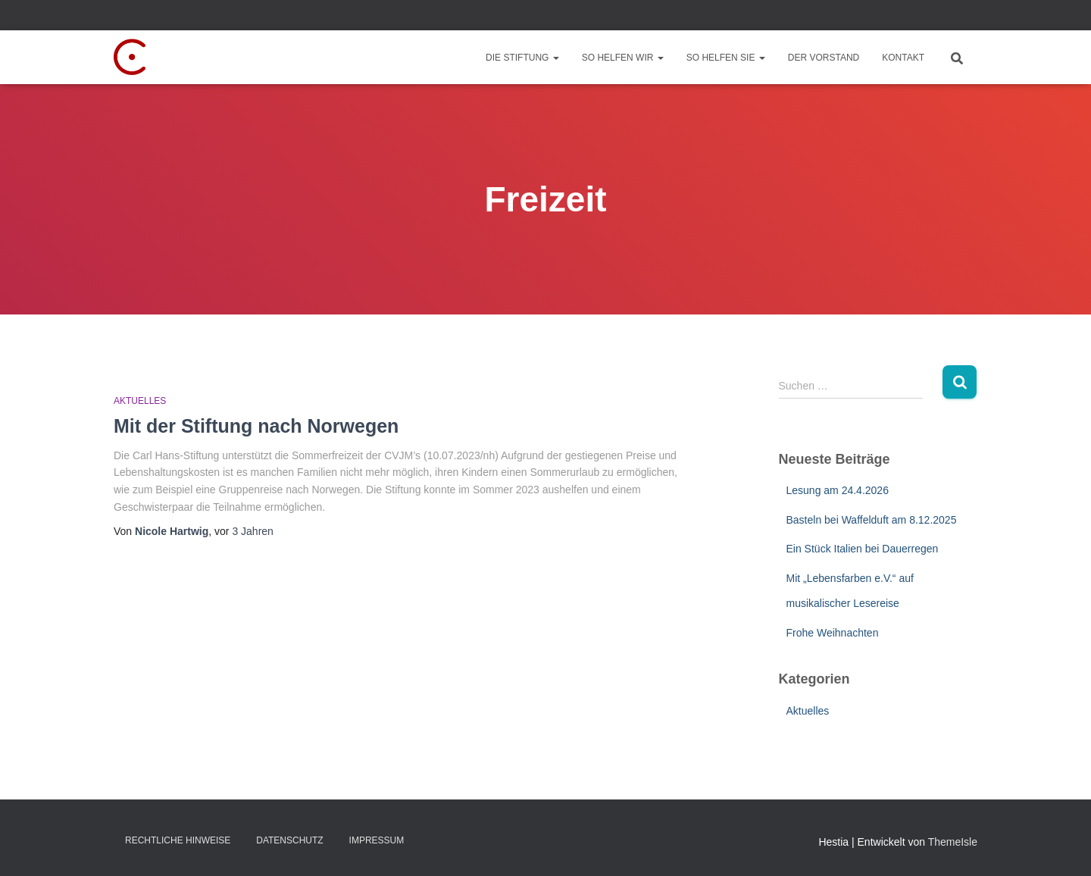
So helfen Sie (725, 57)
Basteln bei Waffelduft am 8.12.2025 (871, 520)
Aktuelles (140, 401)
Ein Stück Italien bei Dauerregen (862, 549)
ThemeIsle (952, 842)
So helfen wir (623, 57)
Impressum (377, 840)
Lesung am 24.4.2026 (837, 490)
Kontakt (903, 57)
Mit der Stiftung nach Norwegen (256, 425)
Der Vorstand (823, 57)
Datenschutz (289, 840)
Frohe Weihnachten (832, 633)
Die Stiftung (522, 57)
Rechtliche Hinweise (177, 840)
